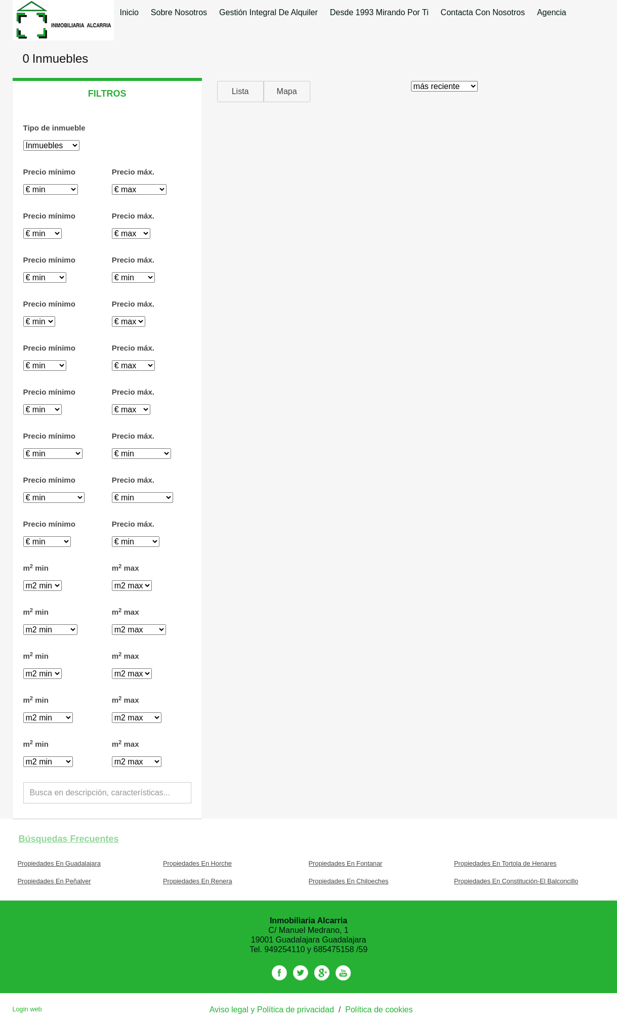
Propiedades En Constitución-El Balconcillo (516, 881)
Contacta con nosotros (483, 12)
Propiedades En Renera (197, 881)
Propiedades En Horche (197, 863)
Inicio (129, 12)
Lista (240, 91)
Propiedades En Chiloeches (349, 881)
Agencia (551, 12)
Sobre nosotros (179, 12)
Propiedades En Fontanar (346, 863)
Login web (27, 1009)
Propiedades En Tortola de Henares (505, 863)
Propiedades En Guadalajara (59, 863)
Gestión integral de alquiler (268, 12)
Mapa (287, 91)
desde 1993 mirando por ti (379, 12)
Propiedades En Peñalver (54, 881)
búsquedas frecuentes (69, 839)
